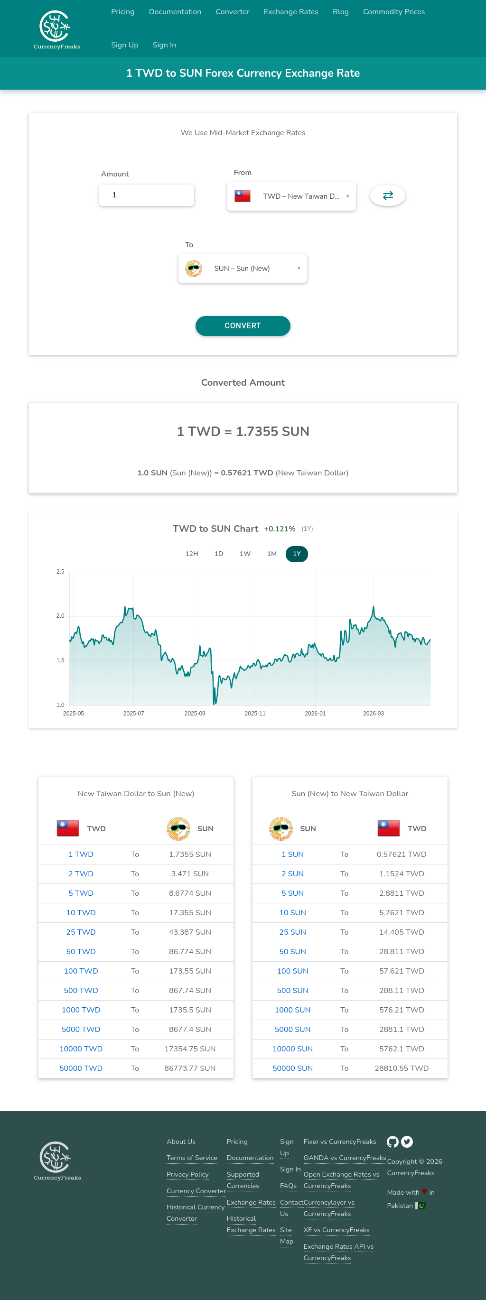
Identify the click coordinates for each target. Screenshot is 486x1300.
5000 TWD (81, 1029)
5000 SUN (293, 1029)
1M (272, 553)
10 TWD (81, 913)
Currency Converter (196, 1191)
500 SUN (292, 990)
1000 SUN (293, 1010)
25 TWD (81, 932)
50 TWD (81, 952)
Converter (233, 12)
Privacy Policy (188, 1174)
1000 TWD (81, 1010)
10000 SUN (292, 1049)
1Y (297, 553)
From (243, 172)
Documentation (175, 12)
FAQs (288, 1185)
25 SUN (292, 932)
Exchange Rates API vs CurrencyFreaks (339, 1252)
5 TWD (80, 893)
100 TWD (81, 971)
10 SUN (292, 913)
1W (245, 553)
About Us (181, 1141)
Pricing (123, 12)
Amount (115, 174)
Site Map (286, 1235)
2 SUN (292, 874)
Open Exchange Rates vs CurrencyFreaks (342, 1180)
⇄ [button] (388, 195)
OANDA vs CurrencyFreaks (345, 1157)
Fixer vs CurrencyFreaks (340, 1141)
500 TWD (81, 990)
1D (219, 553)
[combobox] (291, 196)
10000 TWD (81, 1049)
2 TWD (80, 874)
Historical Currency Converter (196, 1212)
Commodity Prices (394, 12)
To (189, 245)
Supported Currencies (243, 1180)
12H (191, 553)
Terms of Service (192, 1157)
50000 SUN (292, 1068)
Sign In (165, 45)
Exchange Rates (291, 12)
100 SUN (292, 971)
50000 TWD (81, 1068)
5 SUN (292, 893)
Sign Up (125, 45)
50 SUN (292, 952)
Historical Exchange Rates (251, 1224)
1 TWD (80, 854)
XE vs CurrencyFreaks (337, 1230)
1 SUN (292, 854)
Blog (341, 12)
